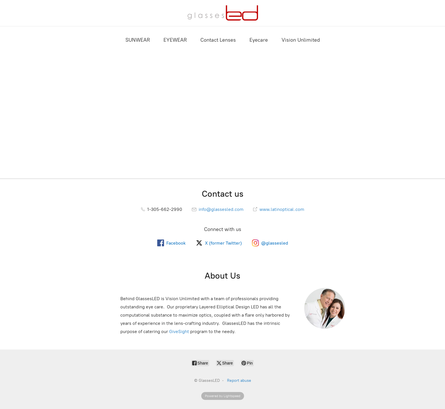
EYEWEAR (175, 40)
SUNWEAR (137, 40)
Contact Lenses (218, 40)
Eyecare (258, 40)
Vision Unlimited (301, 40)
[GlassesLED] (223, 13)
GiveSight (179, 331)
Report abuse (239, 380)
